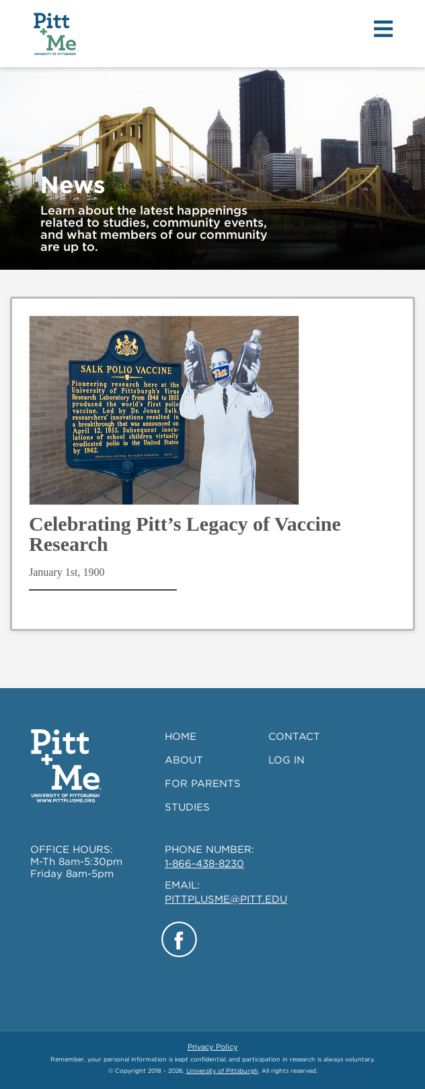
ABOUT (184, 760)
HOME (180, 736)
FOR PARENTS (203, 784)
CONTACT (294, 736)
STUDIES (187, 807)
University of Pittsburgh (222, 1070)
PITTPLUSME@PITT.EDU (226, 899)
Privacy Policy (213, 1046)
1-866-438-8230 (204, 864)
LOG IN (286, 760)
